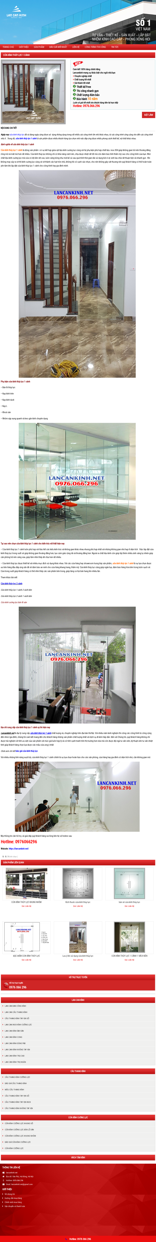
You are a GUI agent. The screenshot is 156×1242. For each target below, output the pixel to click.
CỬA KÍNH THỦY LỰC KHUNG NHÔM (26, 902)
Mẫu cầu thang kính (14, 1089)
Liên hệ (75, 47)
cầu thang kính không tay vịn (19, 1108)
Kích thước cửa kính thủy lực (78, 902)
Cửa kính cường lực (14, 1148)
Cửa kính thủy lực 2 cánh (11, 583)
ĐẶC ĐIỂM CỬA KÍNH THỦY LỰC (26, 956)
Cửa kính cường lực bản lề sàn (14, 602)
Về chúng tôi (10, 1194)
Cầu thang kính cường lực (17, 1077)
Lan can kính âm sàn (14, 1031)
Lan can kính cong (13, 1037)
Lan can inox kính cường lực (18, 1024)
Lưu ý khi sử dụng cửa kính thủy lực (78, 956)
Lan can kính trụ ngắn (15, 1062)
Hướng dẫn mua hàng (13, 1198)
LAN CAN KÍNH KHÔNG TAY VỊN (17, 1049)
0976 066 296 (17, 987)
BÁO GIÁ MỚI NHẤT (58, 47)
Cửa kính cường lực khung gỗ (19, 1123)
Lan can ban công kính (15, 1006)
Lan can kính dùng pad (15, 1043)
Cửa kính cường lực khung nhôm (20, 1136)
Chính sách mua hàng (13, 1202)
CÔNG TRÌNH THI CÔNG (95, 47)
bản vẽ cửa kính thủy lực (129, 902)
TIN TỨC (115, 47)
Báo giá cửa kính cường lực (18, 1142)
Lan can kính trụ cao (14, 1056)
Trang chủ (8, 47)
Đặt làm (148, 115)
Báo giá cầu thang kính (16, 1083)
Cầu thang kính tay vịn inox (18, 1102)
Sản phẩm (39, 47)
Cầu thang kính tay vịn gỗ (17, 1018)
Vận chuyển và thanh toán (15, 1206)
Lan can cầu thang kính (16, 1012)
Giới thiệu (24, 47)
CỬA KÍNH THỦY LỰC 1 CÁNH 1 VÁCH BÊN (129, 956)
